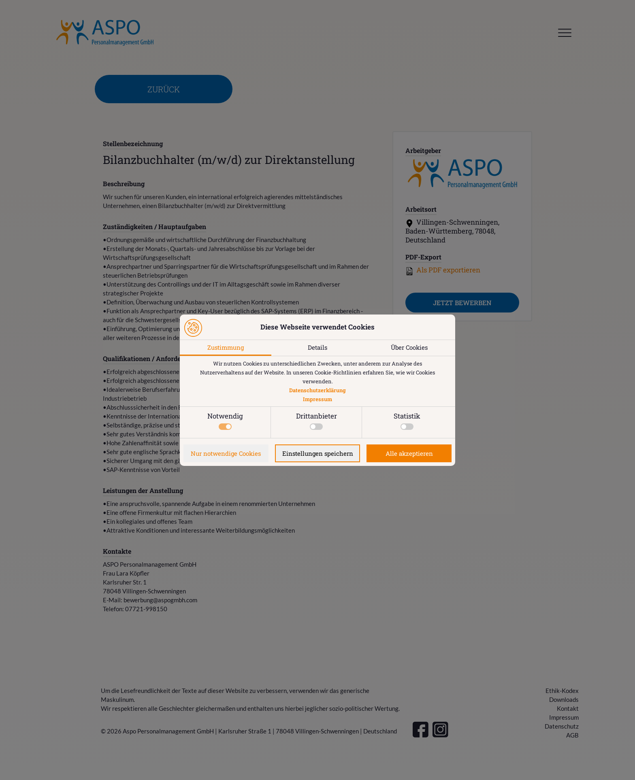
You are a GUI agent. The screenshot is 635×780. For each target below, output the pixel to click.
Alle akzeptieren (409, 453)
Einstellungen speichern (317, 453)
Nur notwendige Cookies (226, 453)
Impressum (317, 399)
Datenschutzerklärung (317, 390)
